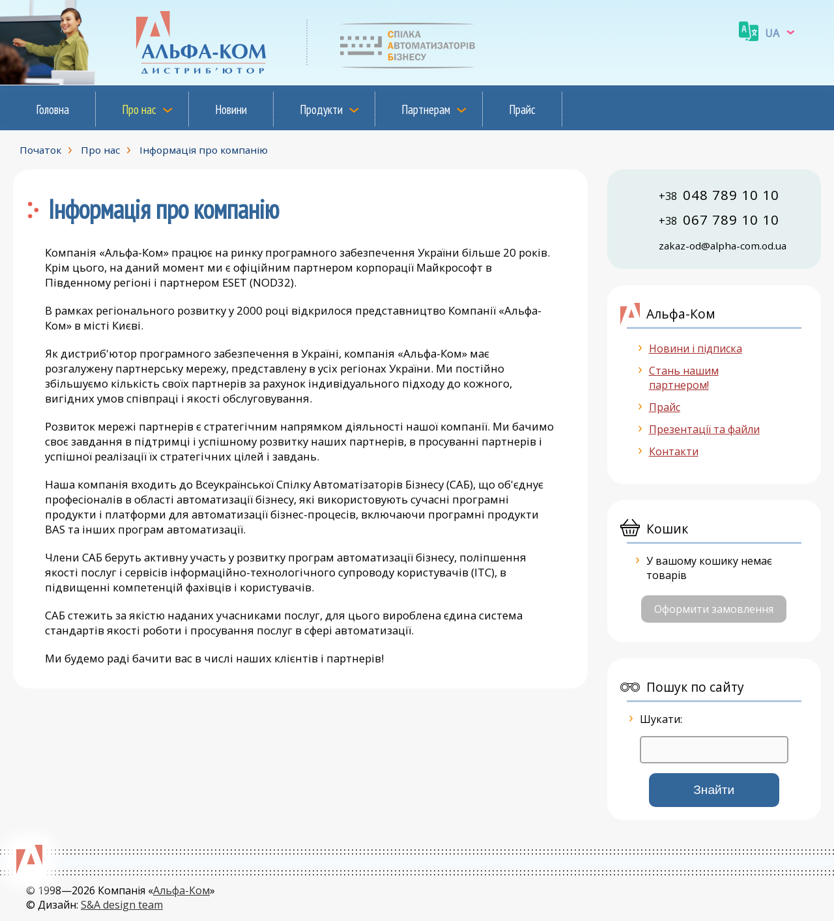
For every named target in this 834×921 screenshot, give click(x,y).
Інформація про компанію (203, 149)
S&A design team (122, 905)
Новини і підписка (695, 348)
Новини (231, 109)
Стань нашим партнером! (684, 377)
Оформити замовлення (713, 609)
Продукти (321, 109)
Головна (52, 109)
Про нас (139, 109)
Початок (40, 149)
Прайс (522, 109)
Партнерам (425, 109)
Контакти (673, 451)
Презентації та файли (704, 429)
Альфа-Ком (181, 890)
